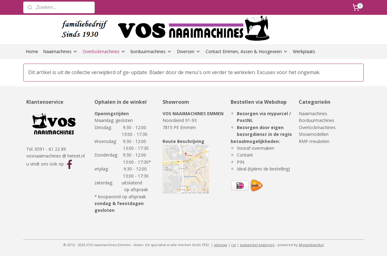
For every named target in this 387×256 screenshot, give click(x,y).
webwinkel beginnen (257, 244)
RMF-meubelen (314, 141)
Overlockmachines (104, 51)
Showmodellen (313, 134)
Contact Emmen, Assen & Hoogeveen (247, 51)
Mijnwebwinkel (311, 244)
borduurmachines (151, 51)
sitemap (220, 244)
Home (32, 51)
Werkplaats (304, 51)
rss (233, 244)
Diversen (189, 51)
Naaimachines (60, 51)
